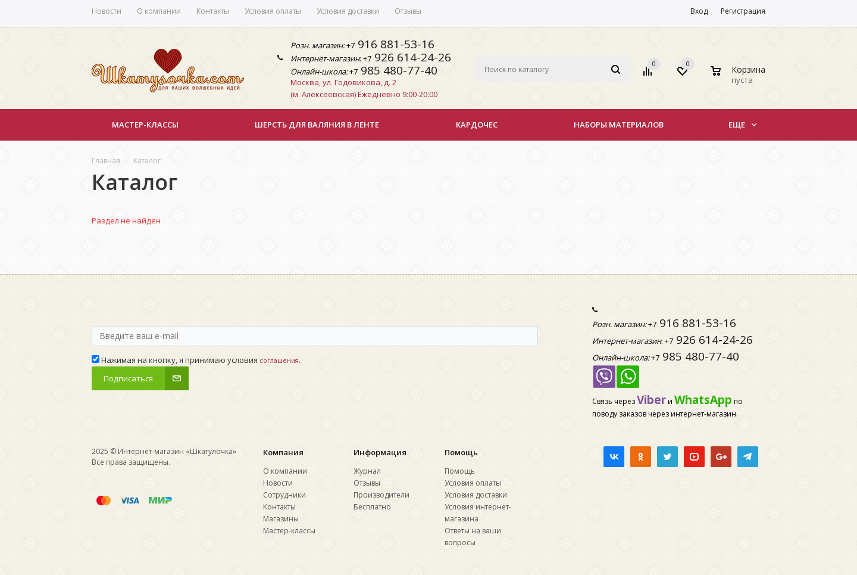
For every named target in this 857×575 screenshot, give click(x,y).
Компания (283, 452)
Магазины (281, 519)
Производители (381, 495)
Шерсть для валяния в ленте (317, 124)
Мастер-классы (145, 124)
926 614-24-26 (411, 57)
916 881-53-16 (394, 44)
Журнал (367, 471)
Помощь (461, 452)
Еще (742, 124)
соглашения (279, 360)
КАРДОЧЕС (477, 124)
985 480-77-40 (397, 70)
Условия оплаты (473, 483)
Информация (380, 452)
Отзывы (367, 483)
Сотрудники (284, 495)
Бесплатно (372, 507)
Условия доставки (476, 495)
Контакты (279, 507)
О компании (285, 471)
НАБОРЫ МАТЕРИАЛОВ (619, 124)
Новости (278, 483)
